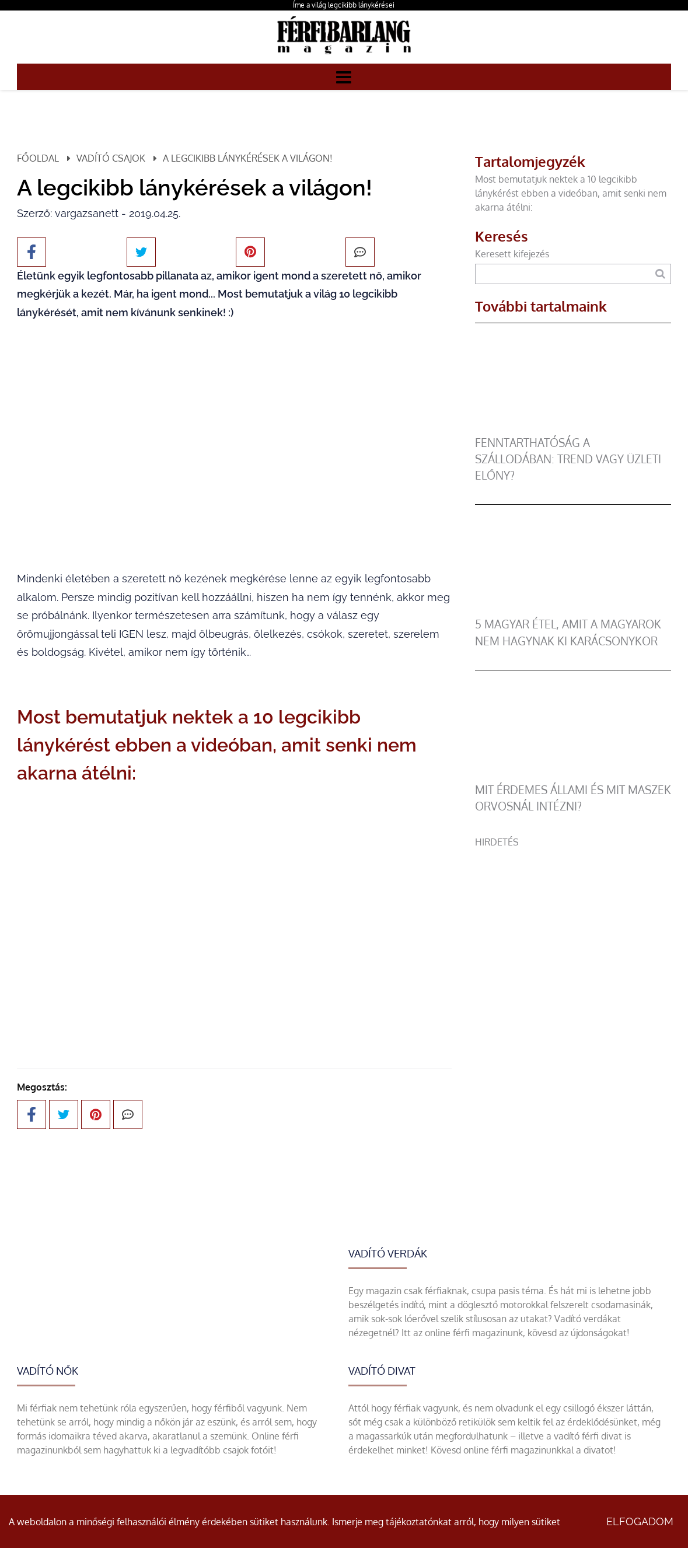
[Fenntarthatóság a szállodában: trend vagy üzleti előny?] (573, 428)
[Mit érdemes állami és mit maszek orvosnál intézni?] (573, 775)
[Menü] (343, 76)
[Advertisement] (573, 930)
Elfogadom (639, 1521)
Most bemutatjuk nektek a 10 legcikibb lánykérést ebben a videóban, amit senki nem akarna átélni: (570, 193)
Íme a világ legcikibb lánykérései (343, 5)
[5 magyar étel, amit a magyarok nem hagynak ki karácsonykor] (573, 609)
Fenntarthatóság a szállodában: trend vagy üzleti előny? (568, 459)
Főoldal (38, 158)
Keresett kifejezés (512, 254)
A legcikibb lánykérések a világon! (248, 158)
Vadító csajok (110, 158)
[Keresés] (660, 274)
